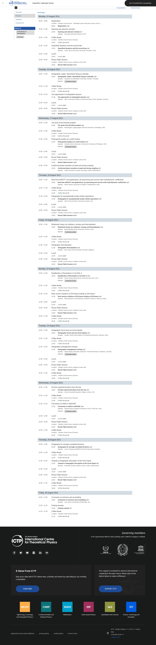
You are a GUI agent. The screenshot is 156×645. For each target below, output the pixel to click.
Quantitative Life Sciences (110, 615)
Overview (19, 12)
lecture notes (70, 81)
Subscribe (27, 589)
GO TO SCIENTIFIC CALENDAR (140, 3)
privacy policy (44, 633)
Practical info (20, 23)
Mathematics (67, 615)
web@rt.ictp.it (115, 637)
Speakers (19, 19)
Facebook (14, 553)
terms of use (72, 633)
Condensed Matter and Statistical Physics (46, 616)
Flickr (47, 553)
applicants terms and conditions (22, 633)
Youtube (27, 553)
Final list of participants (21, 32)
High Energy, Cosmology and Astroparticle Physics (24, 616)
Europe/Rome (121, 8)
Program (18, 16)
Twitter (21, 553)
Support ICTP (110, 589)
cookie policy (58, 633)
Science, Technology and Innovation (131, 616)
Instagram (34, 553)
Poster (20, 37)
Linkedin (40, 553)
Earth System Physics (89, 615)
